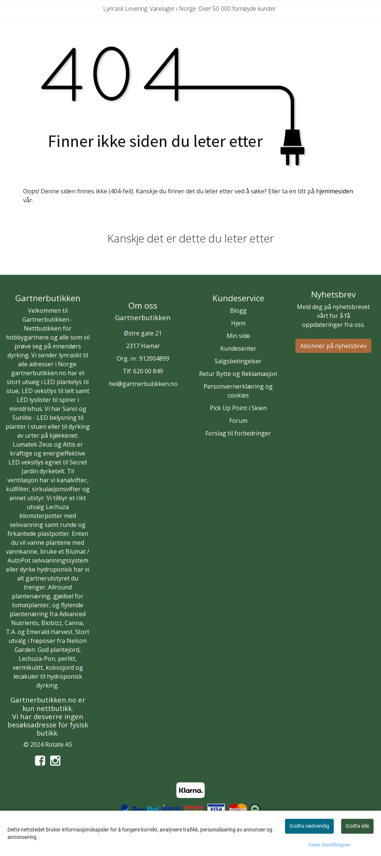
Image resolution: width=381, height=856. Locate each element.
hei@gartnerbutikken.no (143, 384)
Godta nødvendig (309, 826)
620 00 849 (148, 371)
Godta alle (357, 826)
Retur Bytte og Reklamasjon (238, 374)
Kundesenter (238, 348)
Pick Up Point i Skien (238, 408)
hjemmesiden (334, 191)
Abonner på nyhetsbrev (333, 346)
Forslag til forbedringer (238, 433)
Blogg (238, 310)
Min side (238, 336)
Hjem (238, 323)
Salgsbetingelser (238, 361)
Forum (238, 420)
